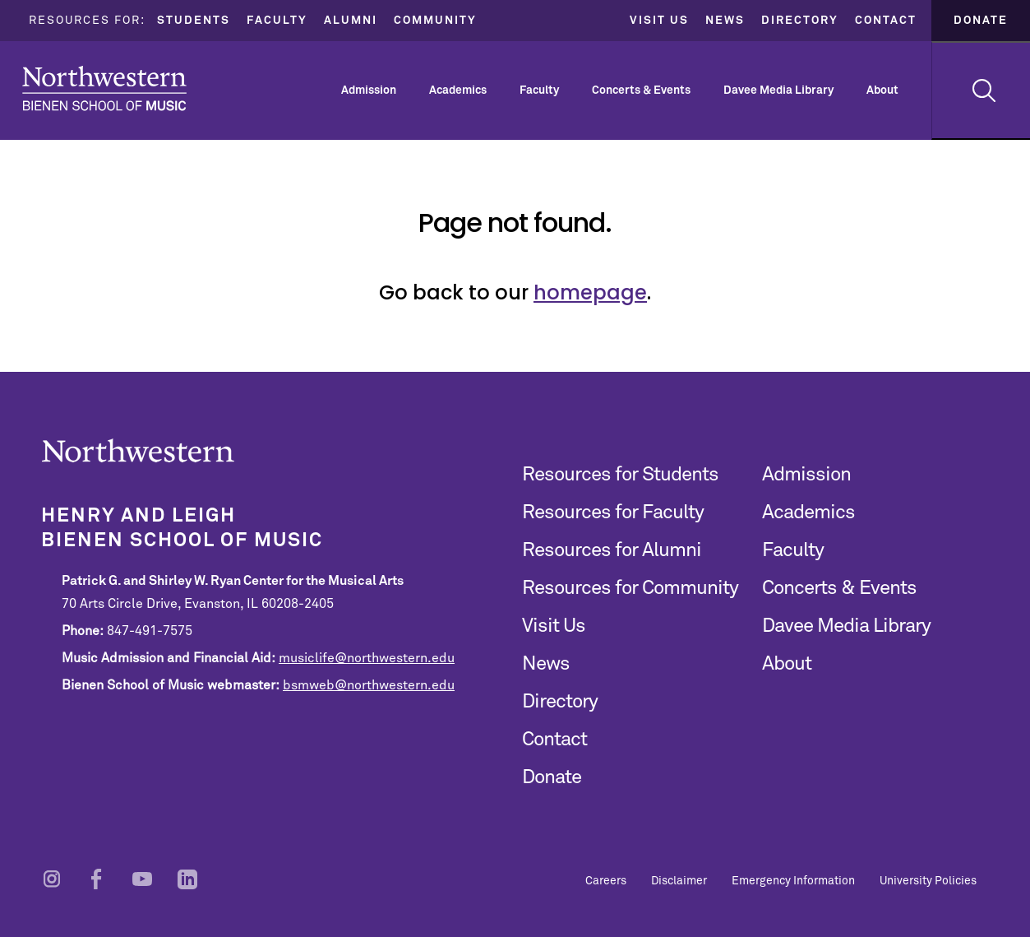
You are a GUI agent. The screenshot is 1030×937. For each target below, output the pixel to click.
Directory (799, 20)
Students (193, 20)
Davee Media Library (778, 90)
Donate (981, 20)
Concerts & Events (641, 90)
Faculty (277, 20)
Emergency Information (793, 881)
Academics (458, 90)
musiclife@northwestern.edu (367, 658)
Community (435, 20)
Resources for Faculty (613, 512)
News (725, 20)
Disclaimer (679, 881)
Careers (605, 881)
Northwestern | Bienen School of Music (104, 88)
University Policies (928, 881)
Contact (886, 20)
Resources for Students (620, 475)
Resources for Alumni (611, 550)
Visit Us (659, 20)
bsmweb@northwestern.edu (369, 685)
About (882, 90)
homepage (590, 292)
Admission (368, 90)
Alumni (350, 20)
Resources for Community (630, 588)
